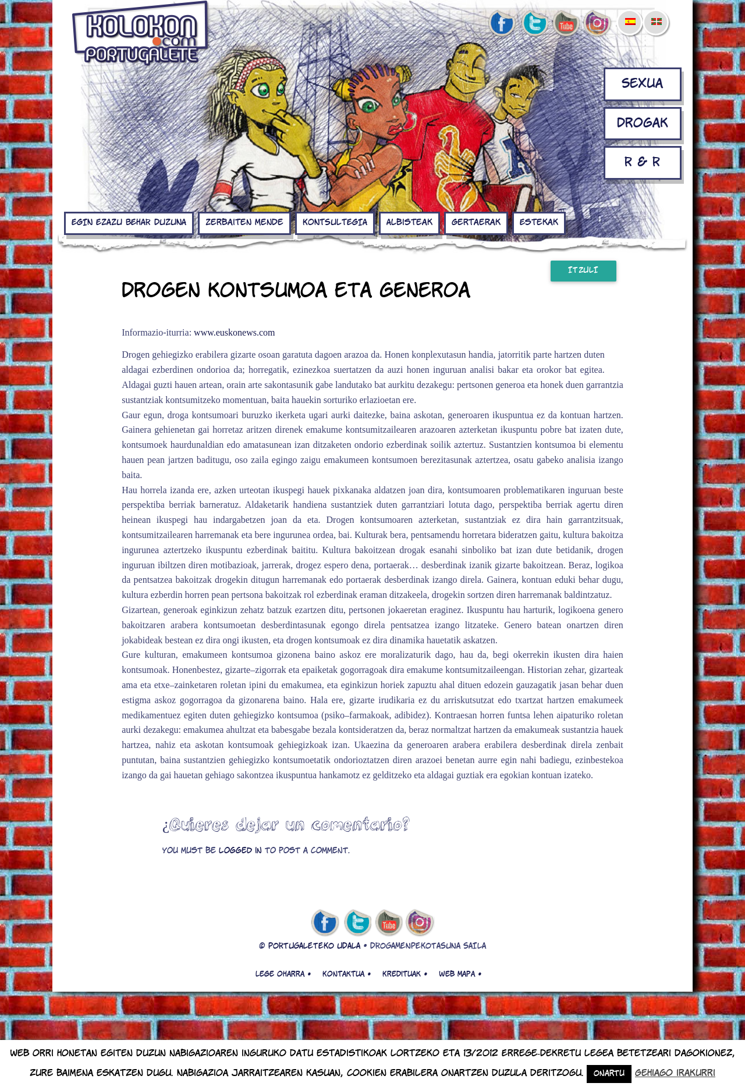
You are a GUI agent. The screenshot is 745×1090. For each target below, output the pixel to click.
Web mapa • (460, 974)
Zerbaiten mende (244, 223)
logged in (240, 851)
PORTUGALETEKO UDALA (314, 946)
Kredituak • (404, 974)
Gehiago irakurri (675, 1073)
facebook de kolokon (501, 23)
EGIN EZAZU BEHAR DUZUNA (129, 223)
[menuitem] (629, 14)
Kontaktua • (346, 974)
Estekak (539, 223)
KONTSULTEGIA (335, 223)
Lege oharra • (283, 974)
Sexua (642, 84)
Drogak (642, 123)
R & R (642, 162)
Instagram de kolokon (597, 23)
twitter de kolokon (533, 23)
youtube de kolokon (565, 23)
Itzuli (583, 271)
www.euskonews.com (234, 332)
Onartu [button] (609, 1074)
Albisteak (409, 223)
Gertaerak (476, 223)
